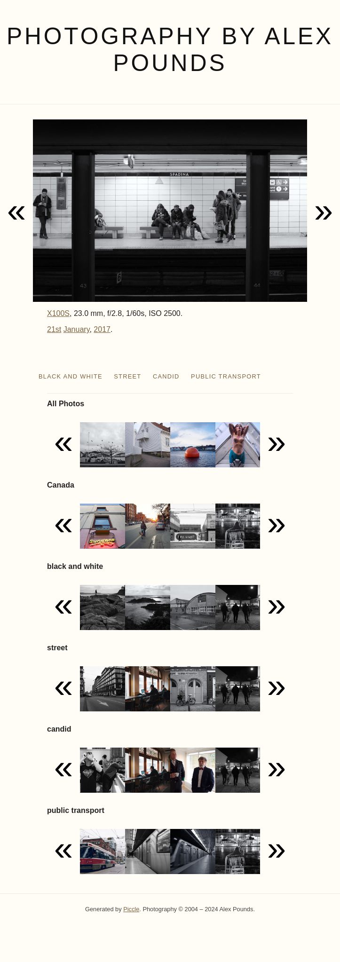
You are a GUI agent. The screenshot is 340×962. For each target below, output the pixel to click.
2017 (102, 329)
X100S (58, 313)
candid (166, 376)
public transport (226, 376)
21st (54, 329)
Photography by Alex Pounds (170, 49)
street (127, 376)
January (76, 329)
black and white (71, 376)
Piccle (131, 909)
